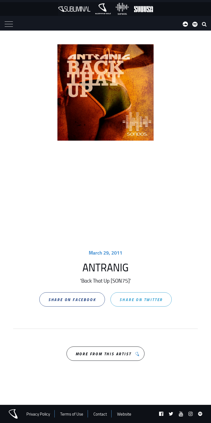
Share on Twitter (141, 299)
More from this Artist (103, 354)
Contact (100, 414)
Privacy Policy (38, 414)
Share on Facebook (72, 299)
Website (124, 414)
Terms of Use (71, 414)
